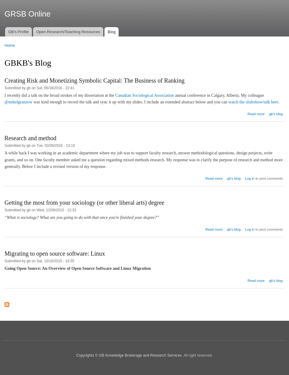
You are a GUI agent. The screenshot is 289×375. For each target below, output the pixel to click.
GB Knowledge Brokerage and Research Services (140, 355)
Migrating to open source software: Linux (55, 253)
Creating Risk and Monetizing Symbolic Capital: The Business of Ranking (95, 80)
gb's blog (276, 114)
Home (10, 45)
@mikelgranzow (19, 102)
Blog (112, 32)
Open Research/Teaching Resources (68, 32)
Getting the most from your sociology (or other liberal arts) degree (84, 202)
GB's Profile (18, 32)
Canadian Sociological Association (144, 95)
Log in (249, 178)
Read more (256, 114)
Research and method (30, 138)
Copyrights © (87, 355)
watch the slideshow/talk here (253, 102)
